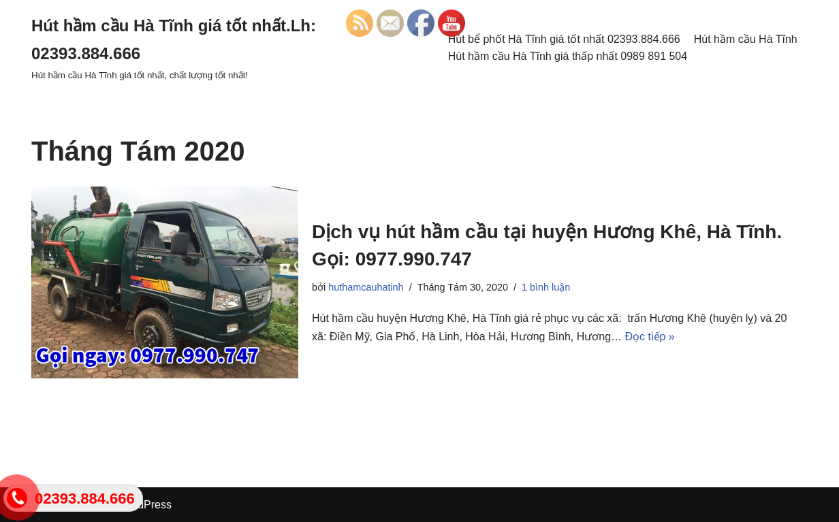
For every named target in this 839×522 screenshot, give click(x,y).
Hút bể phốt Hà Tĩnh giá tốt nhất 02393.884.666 (564, 39)
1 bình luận (546, 287)
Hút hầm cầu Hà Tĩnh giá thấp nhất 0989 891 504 (567, 56)
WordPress (145, 504)
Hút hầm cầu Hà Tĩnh (745, 39)
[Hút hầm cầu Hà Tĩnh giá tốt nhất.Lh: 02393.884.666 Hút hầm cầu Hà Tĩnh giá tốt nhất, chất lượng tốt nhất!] (229, 47)
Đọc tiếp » (650, 336)
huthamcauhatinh (365, 287)
